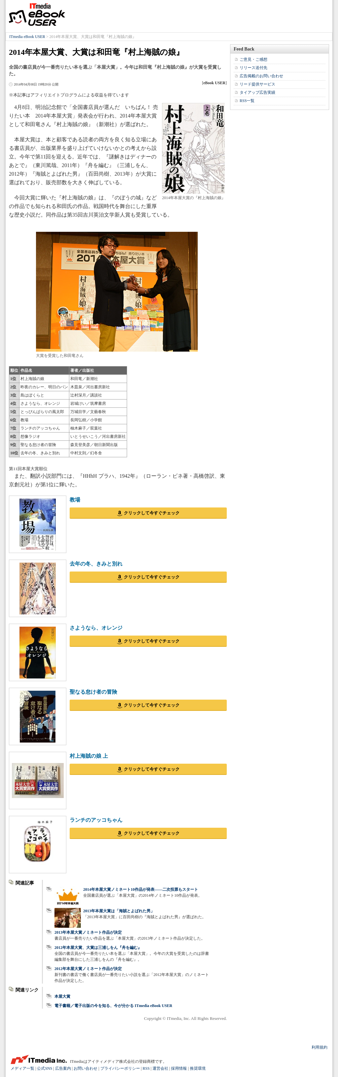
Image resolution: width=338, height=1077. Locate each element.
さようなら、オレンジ (96, 628)
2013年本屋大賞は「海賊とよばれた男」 (118, 911)
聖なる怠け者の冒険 (93, 692)
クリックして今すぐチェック (152, 512)
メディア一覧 (22, 1068)
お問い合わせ (85, 1068)
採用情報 (179, 1068)
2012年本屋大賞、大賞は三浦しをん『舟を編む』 (98, 947)
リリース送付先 (253, 67)
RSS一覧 (247, 100)
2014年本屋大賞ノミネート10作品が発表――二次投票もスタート (140, 889)
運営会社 (160, 1068)
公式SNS (44, 1068)
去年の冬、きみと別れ (96, 564)
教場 (75, 500)
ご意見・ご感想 (253, 59)
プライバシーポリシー (120, 1068)
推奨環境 (198, 1068)
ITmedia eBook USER (37, 14)
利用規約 (319, 1047)
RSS (146, 1068)
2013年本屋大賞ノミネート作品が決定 (88, 932)
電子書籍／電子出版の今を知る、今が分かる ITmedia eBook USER (113, 1005)
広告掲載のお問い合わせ (261, 76)
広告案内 (63, 1068)
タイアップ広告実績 (257, 92)
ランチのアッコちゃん (96, 820)
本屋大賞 (62, 996)
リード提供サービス (257, 84)
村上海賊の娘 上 (89, 756)
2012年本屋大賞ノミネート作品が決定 (88, 968)
